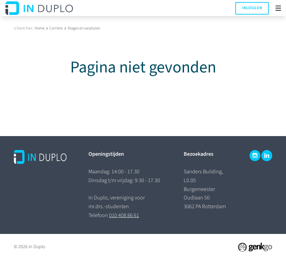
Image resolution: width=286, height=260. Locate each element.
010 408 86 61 (124, 215)
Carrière (56, 28)
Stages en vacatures (84, 28)
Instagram (255, 155)
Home (39, 28)
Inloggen (252, 8)
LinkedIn (266, 155)
